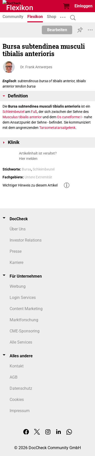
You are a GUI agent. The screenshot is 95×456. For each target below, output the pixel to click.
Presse (16, 251)
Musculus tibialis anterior (22, 117)
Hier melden (28, 159)
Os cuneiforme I (69, 117)
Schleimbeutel (13, 112)
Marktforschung (24, 319)
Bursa (26, 169)
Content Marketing (26, 308)
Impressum (20, 410)
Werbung (18, 286)
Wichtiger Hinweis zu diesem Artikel (30, 185)
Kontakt (17, 366)
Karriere (16, 262)
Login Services (23, 297)
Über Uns (18, 229)
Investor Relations (26, 240)
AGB (13, 377)
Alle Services (21, 342)
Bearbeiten (57, 29)
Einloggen (83, 6)
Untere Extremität (38, 177)
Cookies (17, 399)
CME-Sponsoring (25, 331)
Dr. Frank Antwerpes (36, 67)
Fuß (34, 112)
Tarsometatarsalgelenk (57, 128)
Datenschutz (21, 388)
